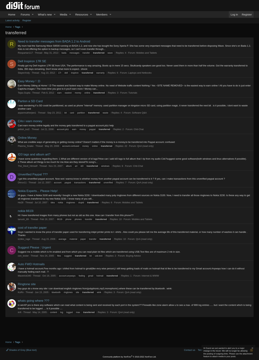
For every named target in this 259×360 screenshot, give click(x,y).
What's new (45, 14)
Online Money (27, 137)
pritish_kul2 (24, 129)
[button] (32, 14)
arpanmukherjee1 (27, 112)
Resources (81, 14)
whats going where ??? (33, 300)
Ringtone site (27, 284)
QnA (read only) (145, 146)
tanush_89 (23, 219)
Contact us (189, 350)
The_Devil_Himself (27, 166)
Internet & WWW (150, 275)
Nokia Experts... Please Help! (38, 191)
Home (11, 14)
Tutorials (132, 92)
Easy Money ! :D (29, 81)
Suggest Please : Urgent (34, 247)
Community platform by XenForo (129, 357)
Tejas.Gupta (24, 92)
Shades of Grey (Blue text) (21, 350)
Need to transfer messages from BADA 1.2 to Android (54, 41)
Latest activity (12, 20)
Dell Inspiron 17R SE (32, 61)
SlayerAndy (24, 72)
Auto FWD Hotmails (31, 264)
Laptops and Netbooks (140, 72)
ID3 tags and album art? (34, 154)
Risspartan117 (25, 52)
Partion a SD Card (30, 101)
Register (26, 20)
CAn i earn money (30, 121)
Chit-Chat (139, 129)
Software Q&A (139, 112)
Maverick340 (24, 275)
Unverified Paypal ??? (33, 174)
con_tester (23, 255)
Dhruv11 (22, 182)
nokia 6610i (25, 211)
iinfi (19, 312)
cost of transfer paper (32, 227)
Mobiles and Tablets (146, 52)
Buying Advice (133, 255)
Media (63, 14)
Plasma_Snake (25, 146)
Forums (25, 14)
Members (102, 14)
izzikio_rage (24, 239)
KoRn (21, 292)
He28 (20, 202)
